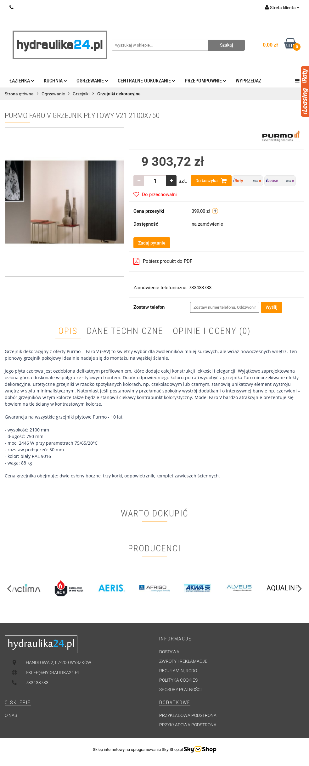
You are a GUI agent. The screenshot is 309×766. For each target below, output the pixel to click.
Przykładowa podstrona (187, 715)
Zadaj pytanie (152, 242)
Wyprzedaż (248, 81)
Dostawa (169, 651)
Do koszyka (211, 180)
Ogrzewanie (92, 81)
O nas (11, 715)
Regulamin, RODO (178, 670)
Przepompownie (205, 81)
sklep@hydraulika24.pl (53, 672)
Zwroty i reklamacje (183, 661)
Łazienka (21, 81)
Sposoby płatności (180, 689)
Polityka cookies (178, 680)
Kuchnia (55, 81)
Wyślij (272, 307)
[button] (175, 639)
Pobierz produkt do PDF (162, 261)
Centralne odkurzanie (146, 81)
